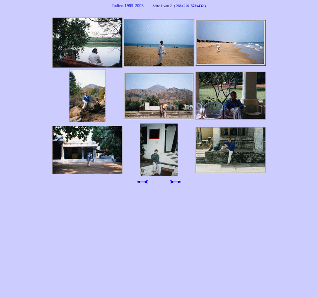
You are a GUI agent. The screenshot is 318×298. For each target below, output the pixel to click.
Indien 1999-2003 (132, 5)
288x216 (182, 6)
